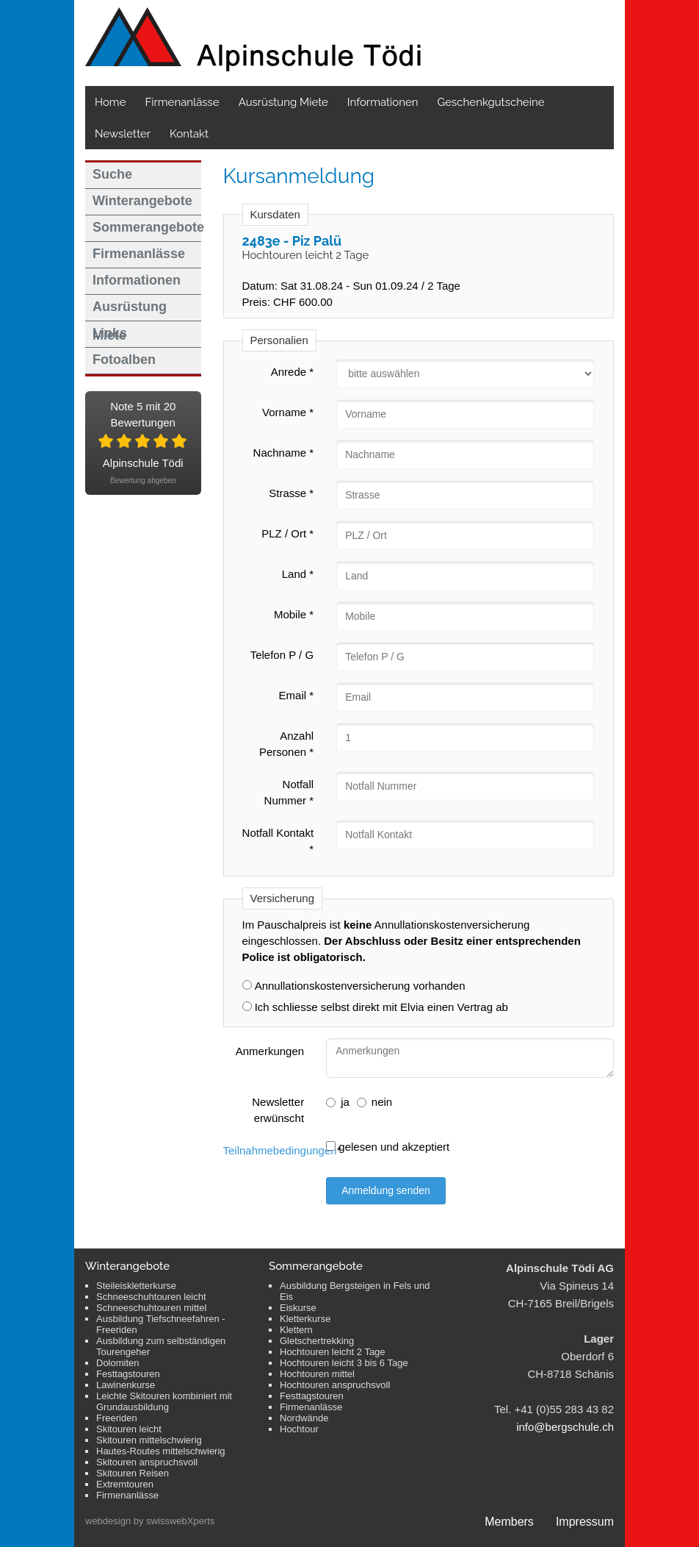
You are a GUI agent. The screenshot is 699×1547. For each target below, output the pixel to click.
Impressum (585, 1521)
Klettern (296, 1329)
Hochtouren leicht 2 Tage (332, 1351)
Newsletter (123, 133)
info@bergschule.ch (565, 1427)
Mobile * (294, 614)
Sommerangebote (147, 227)
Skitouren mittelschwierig (149, 1440)
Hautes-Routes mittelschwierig (160, 1451)
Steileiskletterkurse (136, 1285)
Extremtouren (124, 1484)
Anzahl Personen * (286, 743)
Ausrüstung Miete (283, 102)
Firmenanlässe (182, 102)
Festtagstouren (128, 1373)
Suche (112, 174)
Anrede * (292, 371)
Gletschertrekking (317, 1340)
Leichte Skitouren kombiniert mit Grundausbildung (164, 1401)
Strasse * (291, 493)
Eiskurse (298, 1307)
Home (110, 102)
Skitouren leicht (129, 1429)
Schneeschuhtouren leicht (151, 1296)
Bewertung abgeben (143, 480)
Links (110, 333)
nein (374, 1102)
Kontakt (189, 133)
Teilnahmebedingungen (280, 1150)
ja (338, 1102)
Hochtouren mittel (317, 1373)
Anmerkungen (270, 1051)
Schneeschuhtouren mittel (151, 1307)
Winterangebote (142, 200)
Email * (296, 695)
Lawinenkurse (125, 1384)
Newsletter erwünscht (278, 1110)
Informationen (383, 102)
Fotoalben (124, 359)
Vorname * (288, 412)
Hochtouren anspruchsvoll (335, 1384)
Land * (298, 574)
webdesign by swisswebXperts (149, 1520)
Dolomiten (118, 1362)
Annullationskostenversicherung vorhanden (360, 985)
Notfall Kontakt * (278, 840)
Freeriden (116, 1417)
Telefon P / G (282, 655)
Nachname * (283, 452)
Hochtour (299, 1429)
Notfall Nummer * (289, 792)
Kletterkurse (305, 1318)
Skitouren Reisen (132, 1473)
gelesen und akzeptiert (387, 1146)
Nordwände (304, 1417)
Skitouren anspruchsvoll (147, 1462)
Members (509, 1521)
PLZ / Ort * (287, 533)
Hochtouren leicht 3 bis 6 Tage (344, 1362)
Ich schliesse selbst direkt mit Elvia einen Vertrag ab (381, 1007)
